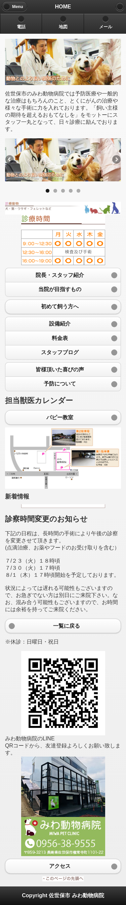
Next (116, 160)
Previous (10, 160)
